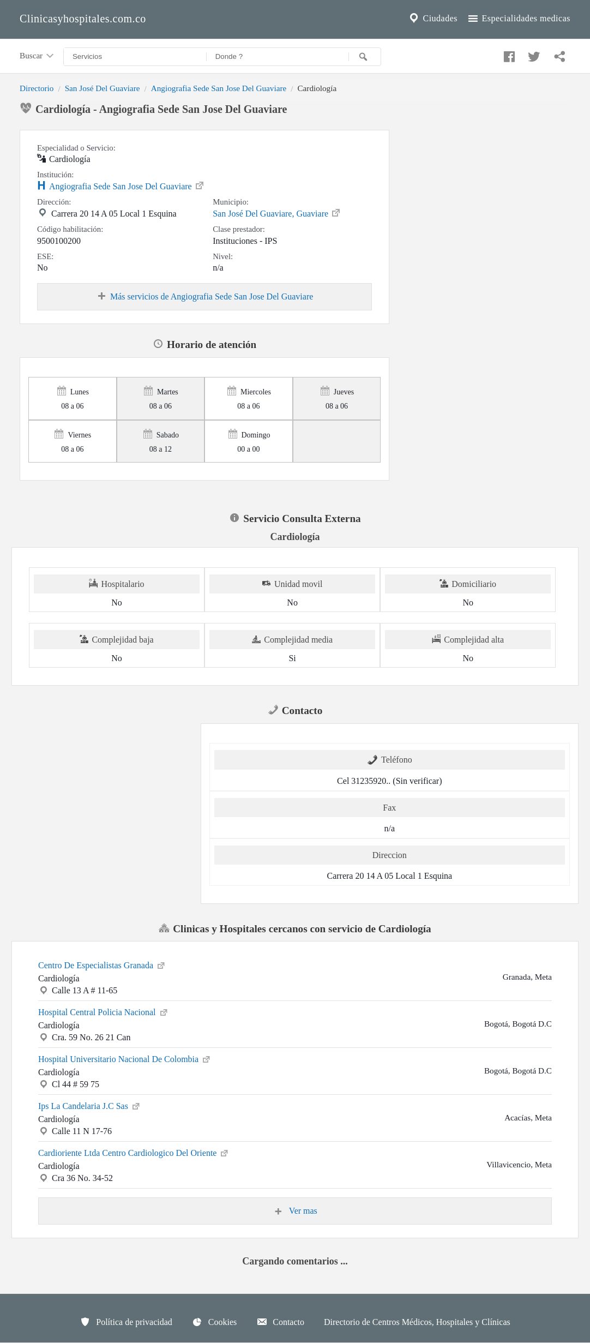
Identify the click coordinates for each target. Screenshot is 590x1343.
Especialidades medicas (518, 18)
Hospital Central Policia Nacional (103, 1011)
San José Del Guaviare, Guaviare (277, 212)
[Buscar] (365, 56)
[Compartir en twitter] (533, 54)
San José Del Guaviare (102, 88)
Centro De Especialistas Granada (102, 964)
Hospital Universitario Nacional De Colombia (125, 1058)
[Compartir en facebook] (508, 54)
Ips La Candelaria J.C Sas (89, 1105)
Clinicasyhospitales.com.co (83, 19)
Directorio (36, 88)
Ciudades (432, 18)
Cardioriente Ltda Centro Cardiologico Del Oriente (134, 1152)
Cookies (214, 1321)
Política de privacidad (126, 1321)
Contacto (280, 1321)
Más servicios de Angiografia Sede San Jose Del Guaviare (204, 296)
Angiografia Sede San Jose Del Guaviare (218, 88)
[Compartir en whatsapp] (558, 54)
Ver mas (295, 1211)
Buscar (38, 56)
